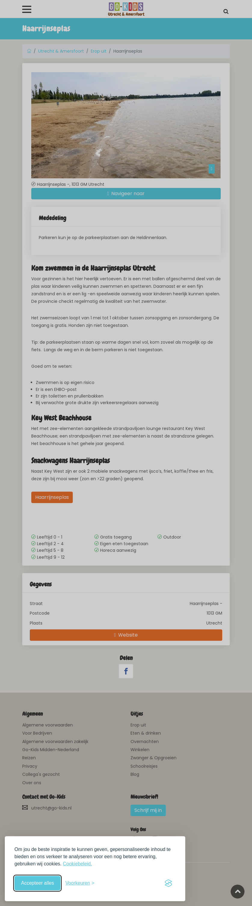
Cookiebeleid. (77, 863)
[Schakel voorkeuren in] (79, 883)
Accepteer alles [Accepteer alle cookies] (37, 883)
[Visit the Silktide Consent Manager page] (168, 883)
